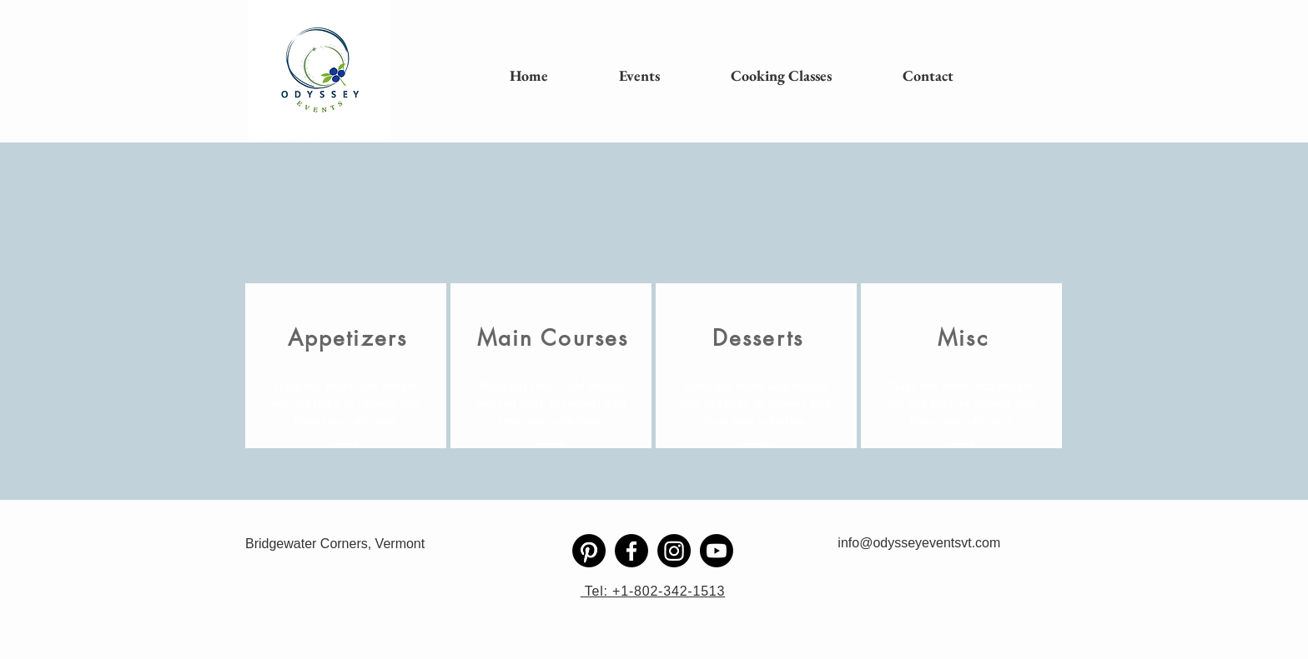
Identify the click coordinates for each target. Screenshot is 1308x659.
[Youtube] (716, 550)
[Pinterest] (589, 550)
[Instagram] (674, 550)
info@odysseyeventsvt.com (919, 543)
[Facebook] (631, 550)
